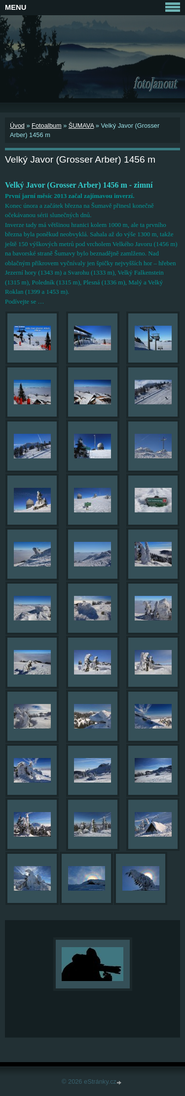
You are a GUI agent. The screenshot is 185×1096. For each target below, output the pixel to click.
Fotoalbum (46, 125)
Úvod (17, 125)
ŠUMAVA (81, 125)
